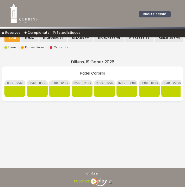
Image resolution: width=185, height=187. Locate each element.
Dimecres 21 (53, 38)
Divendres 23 (109, 38)
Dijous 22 (80, 38)
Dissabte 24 (139, 38)
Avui (12, 38)
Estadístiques (66, 32)
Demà (29, 38)
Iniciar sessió (155, 14)
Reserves (11, 32)
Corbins (92, 173)
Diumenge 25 (169, 38)
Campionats (36, 32)
